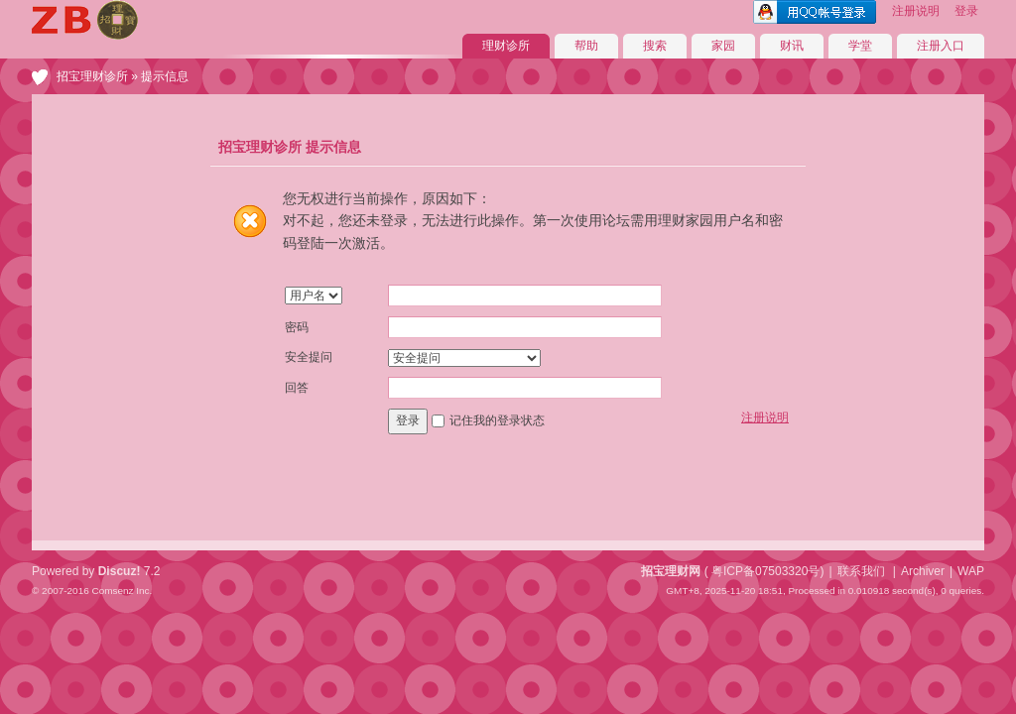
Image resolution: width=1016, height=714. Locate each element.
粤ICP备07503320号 (765, 571)
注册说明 (916, 11)
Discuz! (119, 571)
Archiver (923, 571)
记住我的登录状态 (497, 420)
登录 (966, 11)
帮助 (586, 46)
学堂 (860, 46)
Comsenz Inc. (121, 590)
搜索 (655, 46)
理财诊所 (506, 46)
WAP (970, 571)
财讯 (792, 46)
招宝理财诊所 (92, 76)
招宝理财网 (670, 571)
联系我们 (861, 571)
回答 (297, 388)
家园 (723, 46)
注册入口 (940, 46)
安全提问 (308, 357)
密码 (297, 327)
